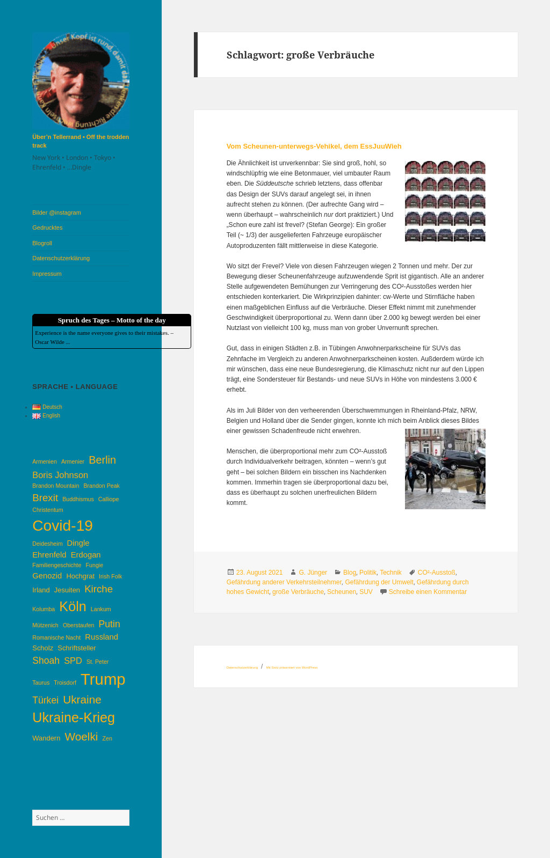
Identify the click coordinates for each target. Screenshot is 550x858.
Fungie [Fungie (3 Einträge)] (95, 565)
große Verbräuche (298, 592)
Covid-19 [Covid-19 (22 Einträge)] (62, 525)
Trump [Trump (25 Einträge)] (103, 679)
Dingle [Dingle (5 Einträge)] (78, 543)
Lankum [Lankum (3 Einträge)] (101, 609)
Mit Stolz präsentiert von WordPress (292, 667)
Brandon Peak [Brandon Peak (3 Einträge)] (101, 485)
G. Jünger (313, 572)
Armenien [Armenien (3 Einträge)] (44, 461)
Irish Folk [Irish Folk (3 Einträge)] (110, 576)
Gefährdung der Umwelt (379, 582)
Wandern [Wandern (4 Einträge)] (46, 738)
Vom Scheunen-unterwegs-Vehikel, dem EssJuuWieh (314, 146)
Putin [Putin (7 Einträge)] (109, 624)
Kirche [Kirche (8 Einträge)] (98, 589)
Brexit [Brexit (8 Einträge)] (45, 497)
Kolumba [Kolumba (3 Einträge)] (43, 609)
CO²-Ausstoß (436, 572)
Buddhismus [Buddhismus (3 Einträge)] (78, 499)
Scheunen (341, 592)
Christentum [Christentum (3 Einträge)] (47, 510)
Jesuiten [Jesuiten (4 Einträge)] (67, 590)
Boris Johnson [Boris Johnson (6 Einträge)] (60, 475)
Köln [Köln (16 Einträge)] (72, 606)
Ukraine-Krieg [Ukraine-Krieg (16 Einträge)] (73, 717)
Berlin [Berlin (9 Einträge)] (102, 460)
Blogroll (42, 243)
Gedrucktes (47, 227)
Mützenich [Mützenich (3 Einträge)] (45, 625)
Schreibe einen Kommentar (428, 592)
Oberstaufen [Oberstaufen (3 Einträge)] (79, 625)
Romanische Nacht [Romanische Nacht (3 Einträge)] (56, 637)
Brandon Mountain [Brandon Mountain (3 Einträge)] (55, 485)
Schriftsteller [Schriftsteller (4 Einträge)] (76, 648)
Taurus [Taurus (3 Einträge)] (40, 682)
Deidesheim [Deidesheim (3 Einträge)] (47, 543)
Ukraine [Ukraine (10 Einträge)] (82, 699)
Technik (391, 572)
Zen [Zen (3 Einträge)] (107, 738)
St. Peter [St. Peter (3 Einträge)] (97, 661)
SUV (366, 592)
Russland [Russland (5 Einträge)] (101, 637)
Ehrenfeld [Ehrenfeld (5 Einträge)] (49, 555)
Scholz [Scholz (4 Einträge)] (42, 648)
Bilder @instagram (56, 212)
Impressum (46, 273)
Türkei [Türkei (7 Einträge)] (45, 700)
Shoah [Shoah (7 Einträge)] (46, 660)
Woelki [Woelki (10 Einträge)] (81, 736)
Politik (368, 572)
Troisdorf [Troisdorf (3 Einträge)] (65, 682)
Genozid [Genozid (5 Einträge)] (47, 575)
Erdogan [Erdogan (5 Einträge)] (86, 555)
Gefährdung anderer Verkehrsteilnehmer (284, 582)
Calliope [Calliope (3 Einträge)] (108, 499)
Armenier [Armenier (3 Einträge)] (72, 461)
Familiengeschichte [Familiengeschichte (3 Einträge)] (56, 565)
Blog (349, 572)
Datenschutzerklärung (61, 258)
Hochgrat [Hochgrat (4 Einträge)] (80, 576)
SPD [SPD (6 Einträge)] (73, 660)
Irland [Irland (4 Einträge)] (40, 590)
